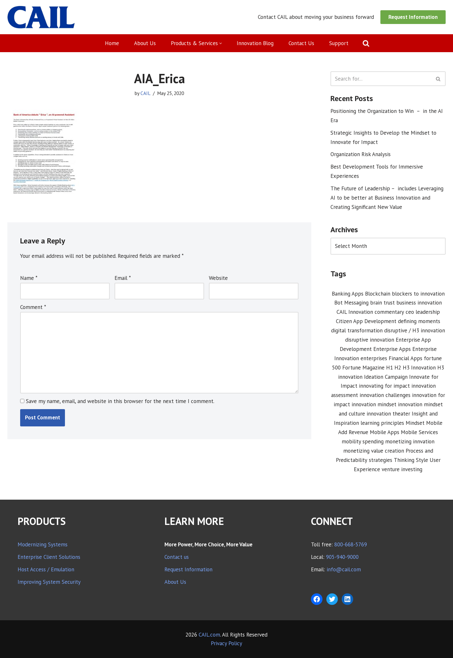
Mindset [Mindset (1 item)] (415, 422)
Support (338, 43)
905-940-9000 (342, 556)
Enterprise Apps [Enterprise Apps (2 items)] (392, 349)
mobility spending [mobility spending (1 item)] (363, 441)
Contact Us (301, 43)
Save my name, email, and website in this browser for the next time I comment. (120, 401)
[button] (220, 43)
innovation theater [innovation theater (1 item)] (388, 413)
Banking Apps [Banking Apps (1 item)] (347, 293)
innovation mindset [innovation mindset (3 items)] (374, 404)
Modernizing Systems (43, 544)
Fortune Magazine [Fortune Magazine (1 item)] (363, 367)
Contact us (176, 556)
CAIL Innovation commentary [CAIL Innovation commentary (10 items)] (370, 311)
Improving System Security (49, 581)
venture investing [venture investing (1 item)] (402, 469)
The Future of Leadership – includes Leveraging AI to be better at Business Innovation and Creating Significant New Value (386, 197)
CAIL (145, 93)
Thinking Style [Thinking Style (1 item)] (411, 460)
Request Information (413, 16)
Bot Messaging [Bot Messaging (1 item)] (351, 302)
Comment (33, 307)
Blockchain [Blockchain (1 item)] (377, 293)
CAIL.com (209, 634)
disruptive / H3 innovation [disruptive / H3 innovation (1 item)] (414, 330)
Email (123, 277)
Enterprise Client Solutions (49, 556)
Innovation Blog (255, 43)
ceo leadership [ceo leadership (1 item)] (423, 311)
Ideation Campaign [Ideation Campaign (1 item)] (386, 376)
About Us (145, 43)
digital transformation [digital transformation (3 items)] (357, 330)
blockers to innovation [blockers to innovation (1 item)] (418, 293)
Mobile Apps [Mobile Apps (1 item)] (384, 432)
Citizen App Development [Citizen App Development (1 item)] (366, 321)
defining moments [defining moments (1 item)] (419, 321)
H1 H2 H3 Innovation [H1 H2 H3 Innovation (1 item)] (411, 367)
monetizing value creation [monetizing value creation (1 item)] (373, 450)
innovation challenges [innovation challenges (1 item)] (385, 395)
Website (218, 277)
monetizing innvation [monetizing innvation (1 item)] (409, 441)
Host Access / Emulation (46, 569)
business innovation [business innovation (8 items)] (419, 302)
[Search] (366, 43)
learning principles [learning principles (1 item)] (382, 422)
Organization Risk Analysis (360, 154)
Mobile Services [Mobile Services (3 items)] (419, 432)
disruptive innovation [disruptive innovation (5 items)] (369, 339)
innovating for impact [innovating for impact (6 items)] (384, 385)
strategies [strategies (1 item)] (380, 460)
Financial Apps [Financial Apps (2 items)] (405, 358)
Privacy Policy (226, 643)
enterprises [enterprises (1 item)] (374, 358)
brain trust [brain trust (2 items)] (382, 302)
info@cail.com (344, 569)
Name (28, 277)
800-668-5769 (350, 544)
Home (112, 43)
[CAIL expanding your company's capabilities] (41, 17)
